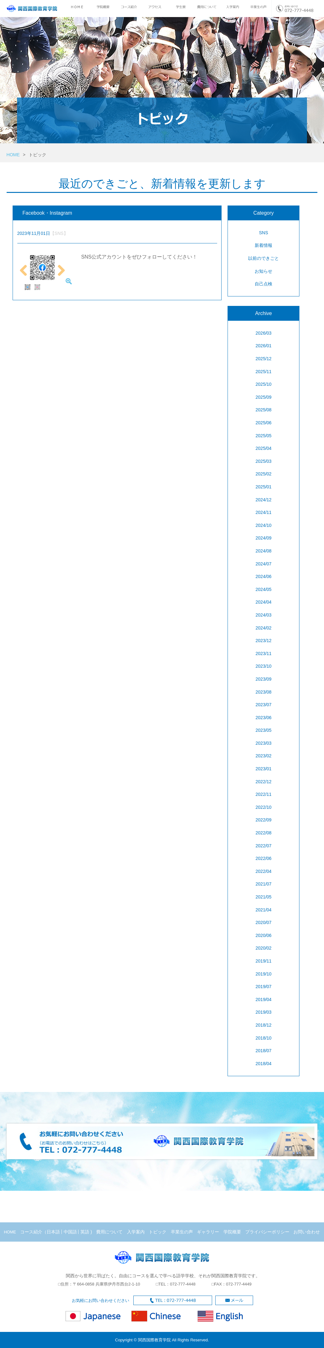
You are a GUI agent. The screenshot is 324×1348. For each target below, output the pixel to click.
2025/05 (264, 435)
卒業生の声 (182, 1231)
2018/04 (264, 1063)
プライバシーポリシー (267, 1231)
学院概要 (232, 1231)
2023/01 (264, 768)
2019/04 (264, 999)
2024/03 (264, 614)
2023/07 (264, 704)
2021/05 (264, 896)
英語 (84, 1231)
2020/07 (264, 922)
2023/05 (264, 730)
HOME (13, 154)
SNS (263, 232)
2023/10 (264, 666)
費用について (109, 1231)
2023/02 (264, 755)
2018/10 (264, 1038)
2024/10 (264, 525)
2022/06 (264, 858)
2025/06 (264, 422)
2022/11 (264, 794)
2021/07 (264, 883)
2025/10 (264, 384)
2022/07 (264, 845)
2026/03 (264, 333)
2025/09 (264, 397)
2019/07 (264, 986)
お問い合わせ (306, 1231)
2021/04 (264, 909)
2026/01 (264, 345)
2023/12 (264, 640)
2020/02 (264, 948)
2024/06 (264, 576)
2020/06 (264, 935)
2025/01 (264, 486)
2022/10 (264, 807)
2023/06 (264, 717)
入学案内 (136, 1231)
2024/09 (264, 537)
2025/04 (264, 448)
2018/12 (264, 1025)
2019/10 (264, 973)
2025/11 (264, 371)
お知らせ (263, 271)
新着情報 (263, 245)
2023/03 (264, 743)
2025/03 (264, 461)
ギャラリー (208, 1231)
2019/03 (264, 1012)
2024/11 (264, 512)
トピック (157, 1231)
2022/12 (264, 781)
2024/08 (264, 550)
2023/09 (264, 679)
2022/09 (264, 819)
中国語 (70, 1231)
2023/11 (264, 653)
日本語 (53, 1231)
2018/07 (264, 1050)
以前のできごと (263, 258)
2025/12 (264, 358)
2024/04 (264, 602)
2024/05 (264, 589)
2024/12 (264, 499)
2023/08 (264, 692)
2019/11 (264, 960)
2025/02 (264, 473)
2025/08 (264, 409)
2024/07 (264, 563)
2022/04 (264, 871)
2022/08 (264, 832)
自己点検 (263, 283)
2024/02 (264, 627)
